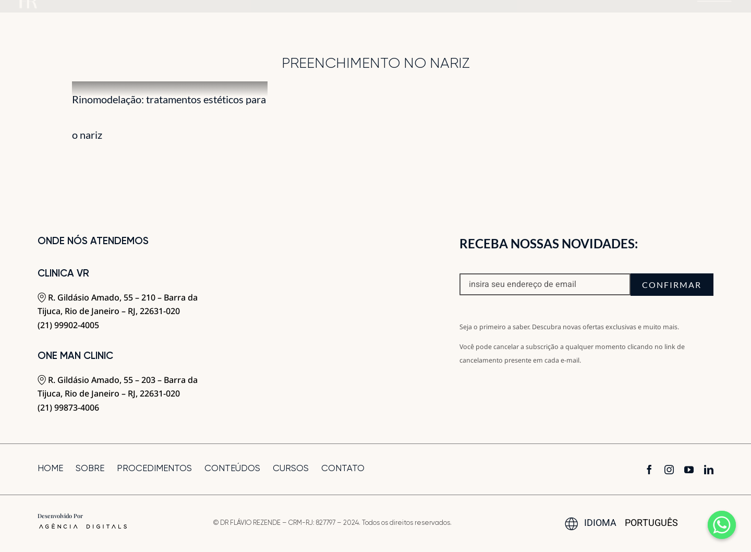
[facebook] (649, 469)
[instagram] (669, 469)
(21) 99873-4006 (68, 407)
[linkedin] (708, 469)
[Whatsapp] (722, 525)
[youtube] (689, 469)
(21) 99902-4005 (68, 325)
